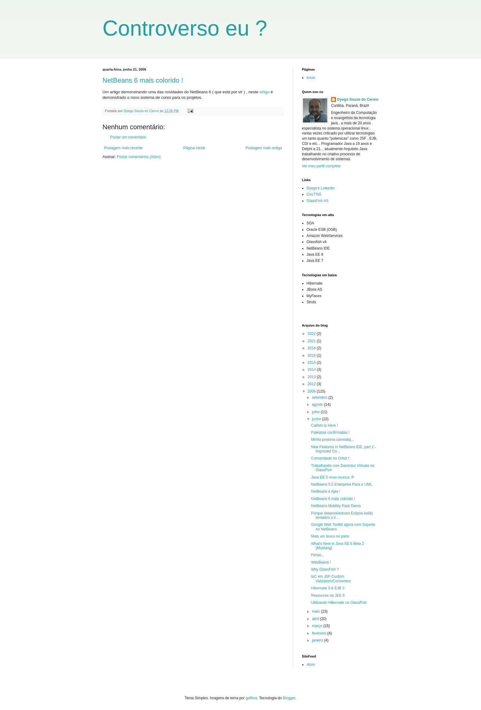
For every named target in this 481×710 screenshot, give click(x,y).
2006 (312, 391)
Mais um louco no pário (330, 536)
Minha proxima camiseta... (332, 439)
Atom (310, 664)
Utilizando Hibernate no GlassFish (339, 602)
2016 (312, 355)
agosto (318, 404)
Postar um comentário (128, 137)
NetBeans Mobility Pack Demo (336, 506)
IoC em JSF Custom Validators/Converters (331, 578)
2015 (312, 362)
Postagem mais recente (123, 148)
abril (316, 619)
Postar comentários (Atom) (139, 157)
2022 (312, 334)
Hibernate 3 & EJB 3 (327, 588)
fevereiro (319, 633)
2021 (312, 341)
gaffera (251, 698)
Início (310, 78)
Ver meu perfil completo (321, 166)
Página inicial (194, 148)
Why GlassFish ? (325, 569)
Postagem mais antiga (263, 148)
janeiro (318, 640)
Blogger (289, 698)
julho (316, 412)
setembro (320, 397)
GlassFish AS (317, 201)
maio (316, 611)
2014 (312, 369)
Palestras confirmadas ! (330, 432)
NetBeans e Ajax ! (325, 491)
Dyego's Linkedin (320, 188)
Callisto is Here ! (324, 425)
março (317, 626)
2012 (312, 384)
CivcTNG (313, 194)
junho (317, 419)
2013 (312, 377)
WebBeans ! (321, 562)
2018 (312, 348)
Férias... (317, 555)
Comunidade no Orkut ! (330, 458)
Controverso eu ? (184, 28)
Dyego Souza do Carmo (358, 99)
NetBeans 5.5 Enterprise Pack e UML (341, 484)
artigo (265, 92)
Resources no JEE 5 (327, 595)
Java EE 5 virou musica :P (332, 477)
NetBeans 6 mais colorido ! (142, 80)
